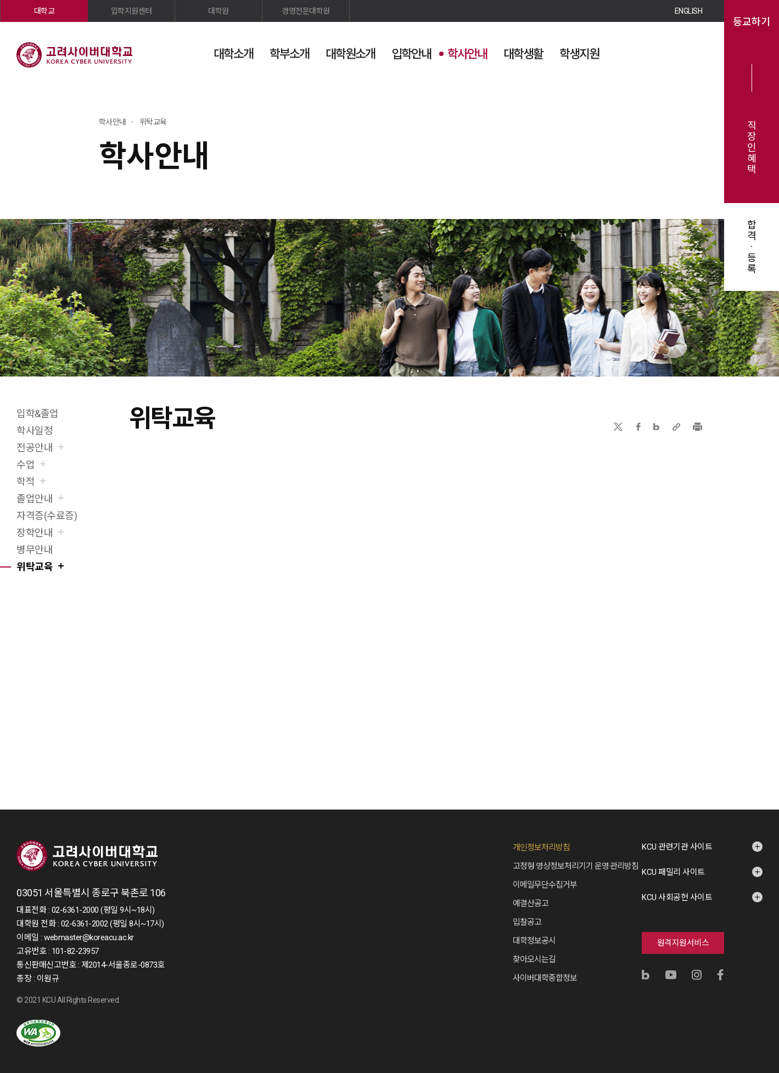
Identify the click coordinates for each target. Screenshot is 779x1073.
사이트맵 (694, 53)
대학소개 (233, 54)
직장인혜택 (751, 147)
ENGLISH (689, 11)
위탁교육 (34, 566)
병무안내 (34, 549)
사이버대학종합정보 (545, 978)
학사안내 (467, 54)
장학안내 (34, 532)
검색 (666, 53)
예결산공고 (530, 903)
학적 (25, 481)
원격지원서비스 (683, 943)
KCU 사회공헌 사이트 (677, 897)
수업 (25, 464)
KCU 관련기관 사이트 (677, 847)
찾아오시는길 (534, 959)
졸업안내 (34, 498)
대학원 (218, 11)
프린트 (697, 427)
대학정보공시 (534, 941)
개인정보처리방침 (541, 847)
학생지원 (579, 54)
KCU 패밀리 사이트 (673, 872)
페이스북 (638, 427)
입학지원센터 (131, 11)
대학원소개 (350, 54)
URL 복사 (676, 427)
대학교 (44, 11)
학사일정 (34, 430)
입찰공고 (527, 922)
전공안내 (34, 447)
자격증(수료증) (46, 515)
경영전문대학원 (306, 11)
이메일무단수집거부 (545, 885)
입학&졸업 (37, 413)
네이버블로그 (656, 427)
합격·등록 (751, 247)
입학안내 (411, 54)
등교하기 (751, 22)
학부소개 (289, 54)
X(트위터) (618, 427)
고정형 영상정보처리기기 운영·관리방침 (575, 866)
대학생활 (523, 54)
